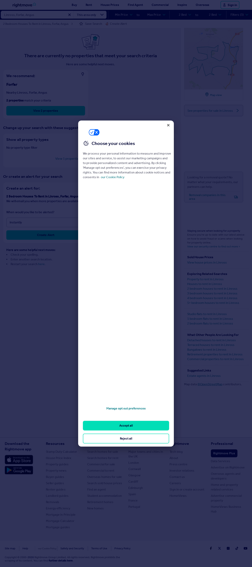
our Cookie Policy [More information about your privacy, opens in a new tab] (112, 177)
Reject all (126, 438)
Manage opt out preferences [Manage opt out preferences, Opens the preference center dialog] (126, 408)
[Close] (168, 125)
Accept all (126, 425)
